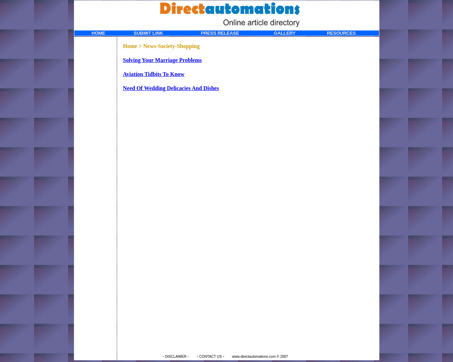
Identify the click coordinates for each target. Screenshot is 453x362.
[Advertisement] (95, 142)
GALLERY (285, 33)
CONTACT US (210, 356)
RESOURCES (341, 33)
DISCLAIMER (176, 356)
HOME (98, 33)
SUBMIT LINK (148, 33)
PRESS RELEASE (220, 33)
